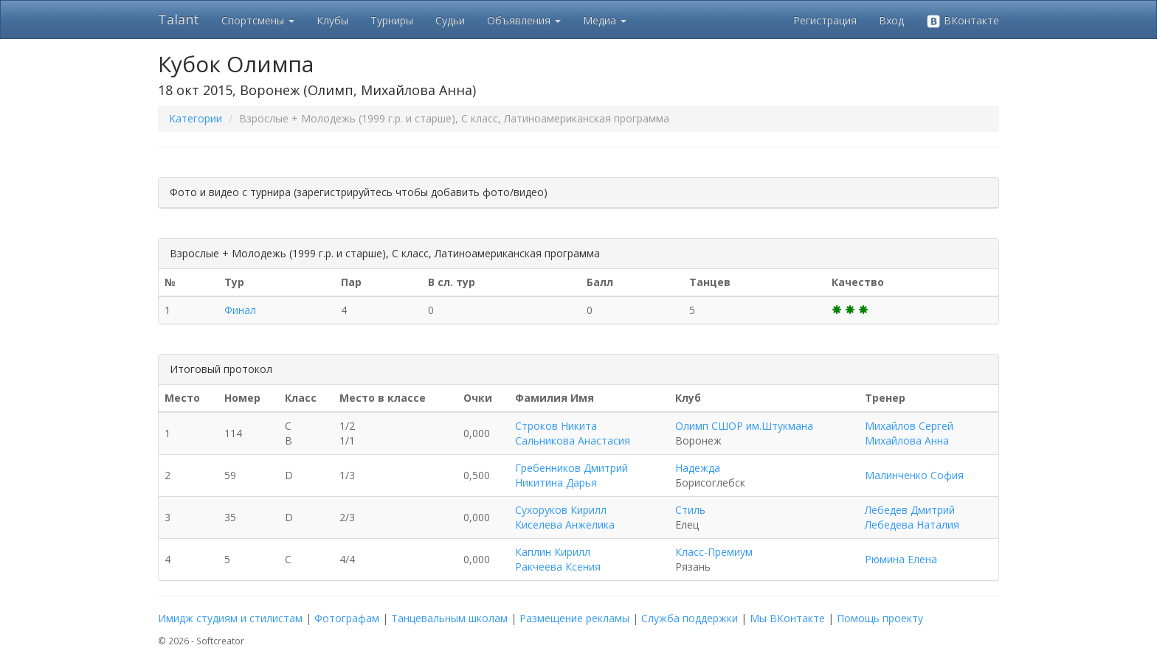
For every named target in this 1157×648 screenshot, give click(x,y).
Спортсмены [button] (257, 20)
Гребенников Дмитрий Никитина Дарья (571, 475)
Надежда (697, 468)
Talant (178, 19)
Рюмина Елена (901, 559)
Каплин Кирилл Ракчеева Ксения (558, 559)
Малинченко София (914, 475)
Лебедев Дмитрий (910, 510)
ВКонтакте (962, 21)
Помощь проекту (880, 618)
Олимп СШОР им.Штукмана (744, 426)
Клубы (332, 20)
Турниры (391, 20)
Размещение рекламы (574, 618)
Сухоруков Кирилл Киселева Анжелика (565, 517)
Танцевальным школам (449, 618)
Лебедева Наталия (912, 525)
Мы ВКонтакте (787, 618)
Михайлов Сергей (909, 426)
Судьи (450, 20)
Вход (891, 20)
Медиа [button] (604, 20)
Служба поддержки (689, 618)
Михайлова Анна (907, 440)
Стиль (690, 510)
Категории (195, 118)
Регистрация (825, 20)
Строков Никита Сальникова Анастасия (572, 433)
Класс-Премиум (714, 552)
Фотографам (346, 618)
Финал (240, 310)
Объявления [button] (524, 20)
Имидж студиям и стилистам (230, 618)
